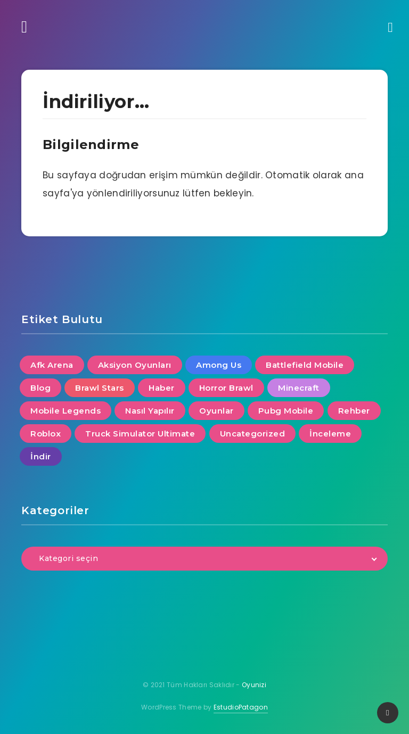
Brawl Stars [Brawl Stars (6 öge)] (99, 388)
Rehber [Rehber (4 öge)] (354, 411)
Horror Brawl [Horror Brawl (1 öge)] (226, 388)
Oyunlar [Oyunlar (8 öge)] (216, 411)
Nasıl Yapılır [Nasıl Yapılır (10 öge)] (150, 411)
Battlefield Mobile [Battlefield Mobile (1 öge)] (304, 365)
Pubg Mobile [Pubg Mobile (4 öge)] (286, 411)
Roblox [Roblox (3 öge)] (45, 433)
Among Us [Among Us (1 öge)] (218, 365)
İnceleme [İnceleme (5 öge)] (330, 433)
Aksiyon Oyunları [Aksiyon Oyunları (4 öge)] (134, 365)
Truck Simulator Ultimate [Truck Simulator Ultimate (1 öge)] (140, 433)
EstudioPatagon (241, 707)
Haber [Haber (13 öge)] (162, 388)
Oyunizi (254, 684)
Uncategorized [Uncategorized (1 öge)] (252, 433)
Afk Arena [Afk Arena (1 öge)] (51, 365)
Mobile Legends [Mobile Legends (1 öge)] (65, 411)
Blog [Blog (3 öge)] (40, 388)
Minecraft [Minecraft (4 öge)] (299, 388)
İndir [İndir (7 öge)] (40, 456)
